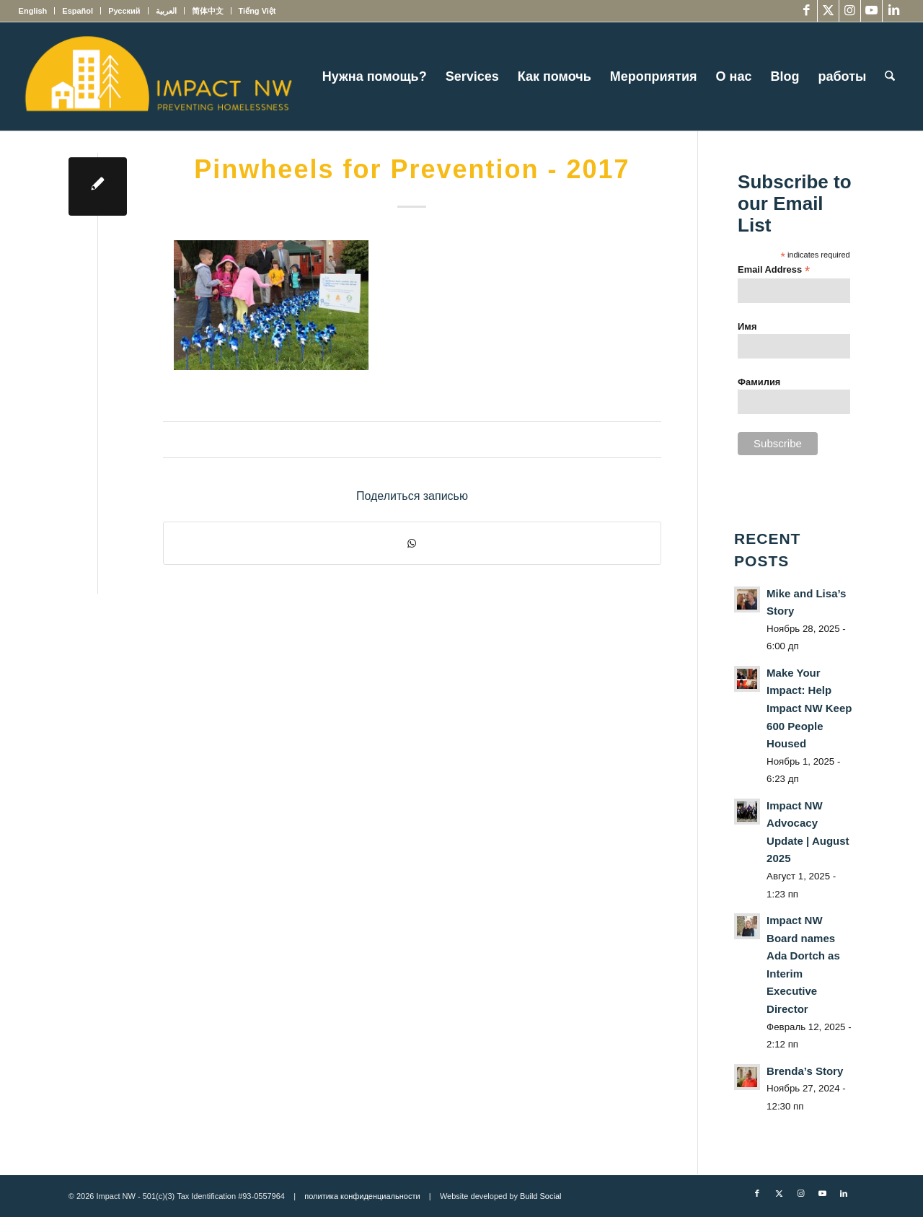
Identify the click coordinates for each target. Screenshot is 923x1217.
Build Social (540, 1196)
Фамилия (759, 382)
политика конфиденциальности (362, 1196)
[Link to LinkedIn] (893, 11)
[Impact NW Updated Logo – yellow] (158, 76)
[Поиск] (889, 76)
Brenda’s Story (805, 1071)
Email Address (774, 270)
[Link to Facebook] (806, 11)
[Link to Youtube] (871, 11)
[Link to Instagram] (849, 11)
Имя (747, 326)
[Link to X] (828, 11)
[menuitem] (37, 10)
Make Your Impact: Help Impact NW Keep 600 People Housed (809, 708)
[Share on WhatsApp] (412, 543)
